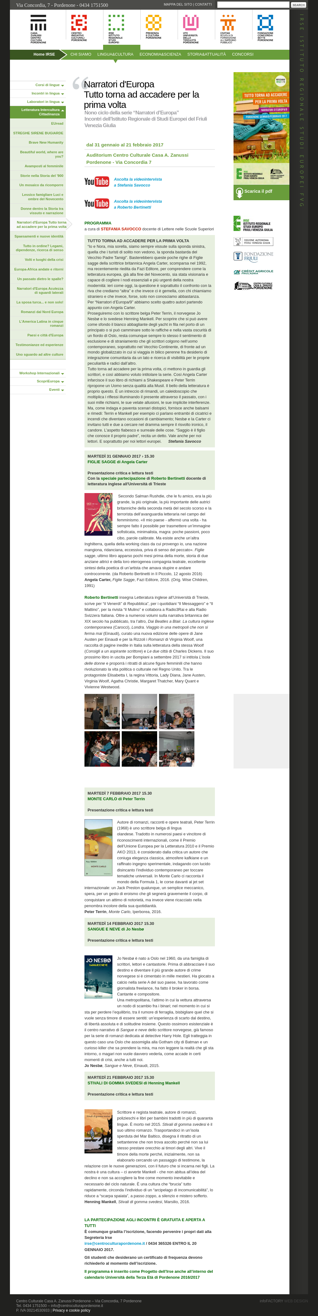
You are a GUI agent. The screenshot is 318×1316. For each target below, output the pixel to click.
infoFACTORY (284, 1301)
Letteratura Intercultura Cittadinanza (40, 112)
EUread (57, 123)
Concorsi (242, 54)
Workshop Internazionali (39, 373)
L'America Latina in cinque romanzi (41, 324)
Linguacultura (116, 54)
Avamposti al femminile (44, 166)
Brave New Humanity (46, 142)
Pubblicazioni (26, 67)
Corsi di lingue (47, 85)
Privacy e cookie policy (71, 1310)
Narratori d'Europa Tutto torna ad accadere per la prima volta (41, 224)
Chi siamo (80, 54)
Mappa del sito (178, 4)
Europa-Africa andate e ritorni (38, 269)
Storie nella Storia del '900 (41, 176)
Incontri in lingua (46, 93)
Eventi (54, 389)
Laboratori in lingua (43, 102)
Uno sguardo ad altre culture (39, 354)
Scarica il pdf (258, 191)
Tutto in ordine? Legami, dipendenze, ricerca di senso (39, 248)
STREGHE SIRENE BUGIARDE (38, 133)
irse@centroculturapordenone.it (115, 1243)
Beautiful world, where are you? (41, 154)
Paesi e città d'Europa (45, 335)
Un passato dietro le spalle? (40, 279)
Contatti (203, 4)
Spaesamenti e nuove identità (39, 236)
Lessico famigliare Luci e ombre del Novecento (42, 197)
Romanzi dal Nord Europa (42, 312)
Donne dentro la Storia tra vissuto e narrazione (42, 211)
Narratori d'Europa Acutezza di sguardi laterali (40, 291)
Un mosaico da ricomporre (41, 185)
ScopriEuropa (48, 381)
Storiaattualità (206, 54)
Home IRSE (44, 54)
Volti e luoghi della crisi (44, 259)
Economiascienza (160, 54)
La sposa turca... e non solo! (39, 302)
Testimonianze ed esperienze (39, 345)
